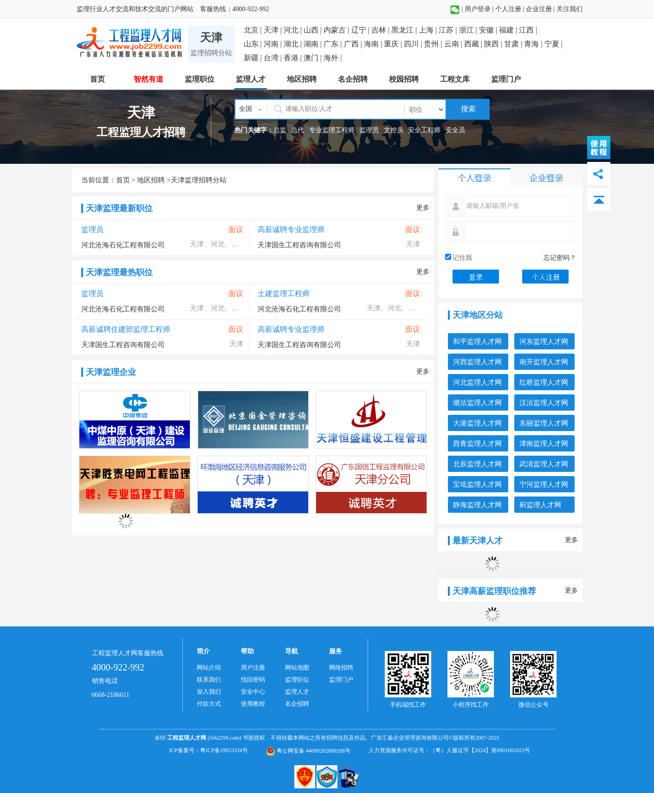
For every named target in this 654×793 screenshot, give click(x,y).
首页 (123, 180)
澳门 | (314, 58)
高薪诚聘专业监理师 (291, 229)
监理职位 (297, 679)
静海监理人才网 (477, 505)
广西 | (354, 44)
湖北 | (294, 44)
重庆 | (394, 44)
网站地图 (297, 667)
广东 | (333, 44)
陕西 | (494, 44)
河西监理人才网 (477, 362)
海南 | (374, 44)
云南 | (454, 44)
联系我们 (209, 679)
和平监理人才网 (477, 341)
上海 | (429, 30)
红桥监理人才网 (543, 382)
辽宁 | (361, 30)
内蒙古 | (337, 30)
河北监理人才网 (477, 382)
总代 (297, 130)
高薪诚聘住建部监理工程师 (125, 329)
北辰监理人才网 (477, 464)
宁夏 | (553, 44)
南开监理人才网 (543, 362)
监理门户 (341, 679)
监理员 (369, 130)
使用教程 (253, 703)
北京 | (254, 30)
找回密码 (253, 679)
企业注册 (539, 9)
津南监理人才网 (543, 443)
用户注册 (253, 667)
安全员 (455, 130)
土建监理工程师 (284, 293)
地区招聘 (151, 180)
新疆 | (254, 58)
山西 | (314, 30)
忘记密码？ (560, 257)
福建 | (509, 30)
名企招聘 (297, 703)
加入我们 (209, 691)
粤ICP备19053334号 (224, 750)
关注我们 (570, 9)
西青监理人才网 (477, 443)
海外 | (333, 58)
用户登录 (478, 9)
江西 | (528, 30)
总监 (279, 130)
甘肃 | (514, 44)
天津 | (274, 30)
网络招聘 (341, 667)
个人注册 (508, 9)
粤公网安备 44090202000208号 (308, 751)
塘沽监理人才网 (477, 402)
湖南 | (314, 44)
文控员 (393, 130)
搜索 (467, 109)
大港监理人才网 (477, 423)
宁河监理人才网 (543, 484)
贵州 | (434, 44)
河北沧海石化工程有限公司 (123, 245)
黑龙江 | (405, 30)
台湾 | (274, 58)
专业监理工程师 (332, 130)
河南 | (274, 44)
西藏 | (474, 44)
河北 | (294, 30)
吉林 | (381, 30)
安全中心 (253, 691)
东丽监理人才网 (543, 423)
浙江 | (469, 30)
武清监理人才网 (543, 464)
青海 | (534, 44)
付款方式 (209, 703)
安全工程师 (424, 130)
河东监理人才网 (543, 341)
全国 (245, 108)
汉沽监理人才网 (543, 402)
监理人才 (297, 691)
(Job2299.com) (224, 738)
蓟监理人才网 (540, 505)
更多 (422, 207)
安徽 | (489, 30)
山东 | (254, 44)
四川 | (414, 44)
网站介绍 (209, 667)
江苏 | (449, 30)
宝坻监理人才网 (477, 484)
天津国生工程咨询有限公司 (299, 245)
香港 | (294, 58)
